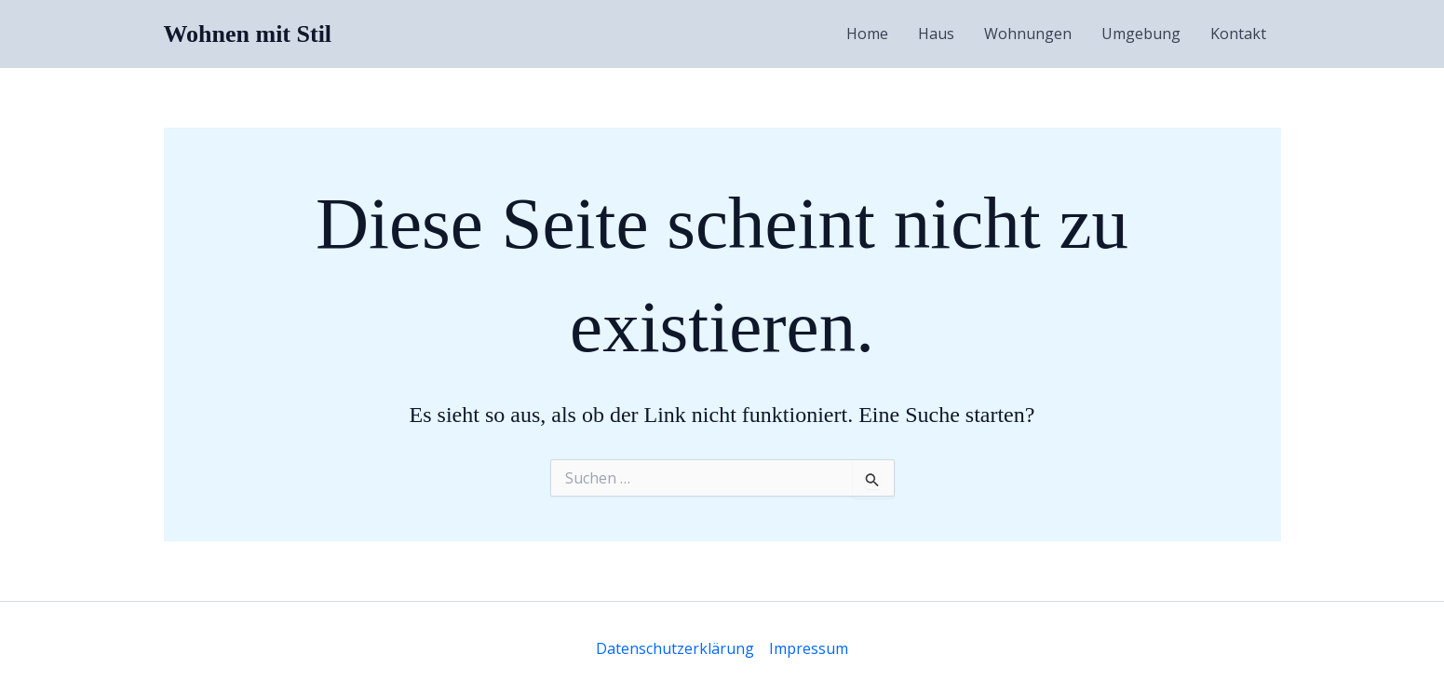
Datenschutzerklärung (675, 648)
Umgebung (1141, 33)
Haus (936, 33)
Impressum (808, 648)
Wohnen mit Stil (248, 34)
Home (867, 33)
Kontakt (1238, 33)
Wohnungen (1028, 33)
